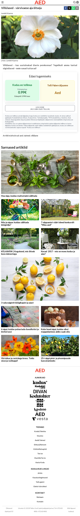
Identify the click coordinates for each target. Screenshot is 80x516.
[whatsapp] (73, 8)
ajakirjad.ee (55, 125)
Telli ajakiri (40, 482)
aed (21, 135)
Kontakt (40, 501)
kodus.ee (36, 116)
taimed (27, 135)
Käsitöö (64, 118)
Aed (69, 118)
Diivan (25, 118)
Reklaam (40, 497)
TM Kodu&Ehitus (54, 118)
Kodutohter (32, 118)
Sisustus (40, 436)
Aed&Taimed (40, 440)
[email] (77, 8)
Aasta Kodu (40, 462)
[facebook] (66, 8)
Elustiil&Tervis (40, 458)
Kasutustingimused (40, 477)
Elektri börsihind (40, 486)
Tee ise (40, 453)
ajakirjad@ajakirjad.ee (46, 508)
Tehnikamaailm (42, 118)
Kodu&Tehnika (40, 431)
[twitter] (69, 8)
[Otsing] (74, 2)
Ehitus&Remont (40, 445)
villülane (34, 135)
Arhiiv (40, 473)
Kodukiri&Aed (17, 118)
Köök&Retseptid (40, 449)
